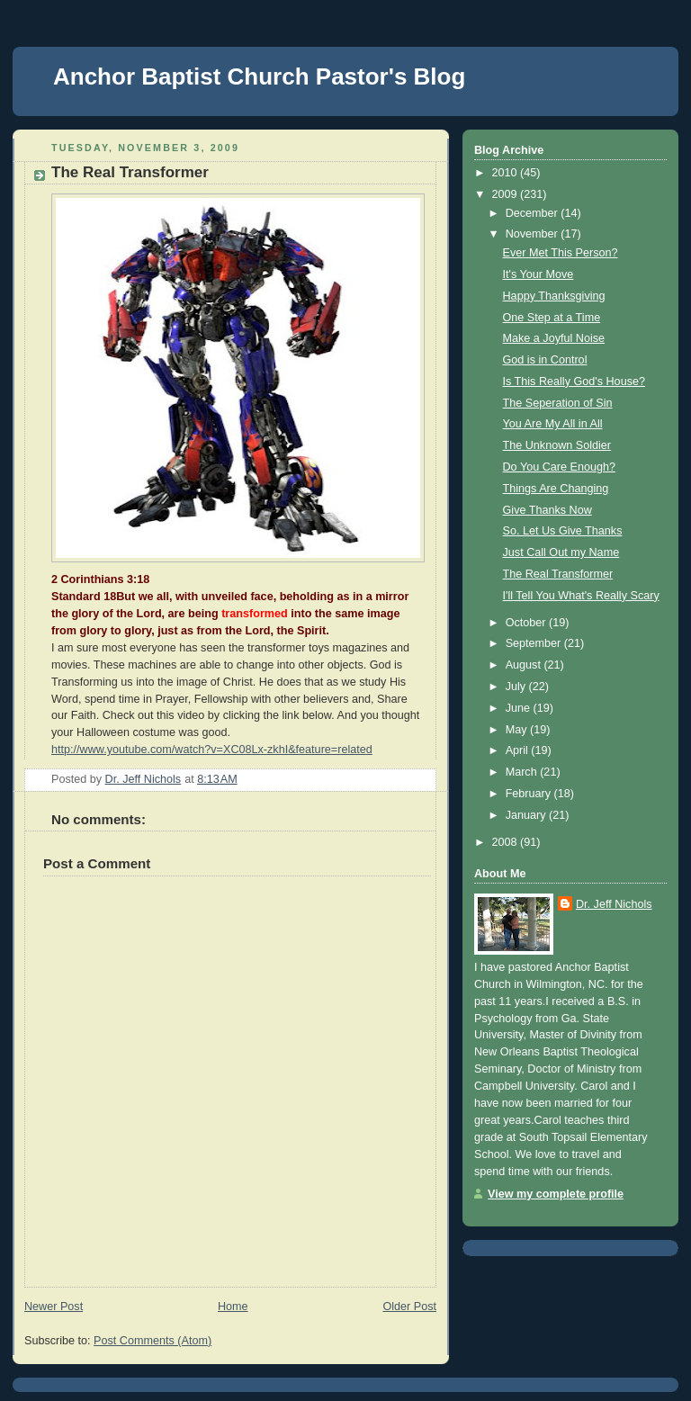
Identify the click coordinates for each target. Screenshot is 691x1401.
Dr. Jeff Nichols (614, 904)
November (533, 234)
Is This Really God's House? (574, 381)
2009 (506, 194)
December (533, 213)
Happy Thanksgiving (554, 296)
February (530, 793)
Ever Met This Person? (560, 253)
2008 (506, 842)
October (527, 622)
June (520, 708)
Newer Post (53, 1306)
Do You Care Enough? (559, 467)
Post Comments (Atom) (152, 1340)
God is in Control (545, 360)
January (527, 815)
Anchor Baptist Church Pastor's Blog (259, 76)
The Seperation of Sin (558, 403)
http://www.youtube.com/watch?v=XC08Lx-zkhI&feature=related (211, 749)
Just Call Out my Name (561, 552)
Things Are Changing (556, 488)
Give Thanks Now (547, 510)
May (518, 729)
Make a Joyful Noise (554, 338)
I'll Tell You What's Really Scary (581, 595)
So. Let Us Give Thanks (563, 531)
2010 (506, 172)
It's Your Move (538, 274)
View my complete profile (556, 1194)
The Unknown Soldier (557, 445)
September (535, 643)
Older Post (409, 1306)
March (523, 772)
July (517, 686)
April (519, 750)
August (525, 665)
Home (233, 1306)
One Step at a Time (552, 317)
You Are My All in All (553, 424)
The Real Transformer (558, 574)
